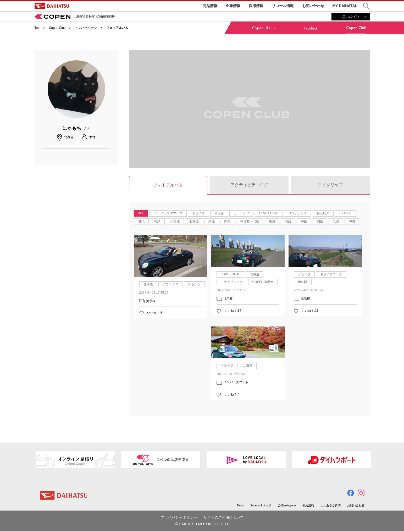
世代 (141, 221)
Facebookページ (261, 505)
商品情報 (210, 6)
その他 (175, 221)
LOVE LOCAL (269, 213)
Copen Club (57, 28)
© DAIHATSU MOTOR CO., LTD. (202, 524)
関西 (288, 221)
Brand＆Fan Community (75, 16)
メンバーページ (86, 28)
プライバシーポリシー (179, 517)
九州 (336, 221)
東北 (211, 221)
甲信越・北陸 (249, 221)
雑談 (157, 221)
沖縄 (352, 221)
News (240, 505)
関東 (227, 221)
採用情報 (256, 6)
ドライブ (198, 213)
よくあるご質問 (330, 505)
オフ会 (219, 213)
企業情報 (233, 6)
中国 (304, 221)
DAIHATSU (52, 6)
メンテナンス (297, 213)
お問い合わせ (313, 6)
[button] (366, 6)
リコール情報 (283, 6)
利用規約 (308, 505)
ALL (141, 213)
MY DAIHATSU (345, 6)
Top (37, 28)
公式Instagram (287, 505)
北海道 (194, 221)
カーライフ (241, 213)
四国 (320, 221)
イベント (345, 213)
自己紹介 (323, 213)
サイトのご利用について (223, 517)
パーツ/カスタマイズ (167, 213)
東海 (272, 221)
